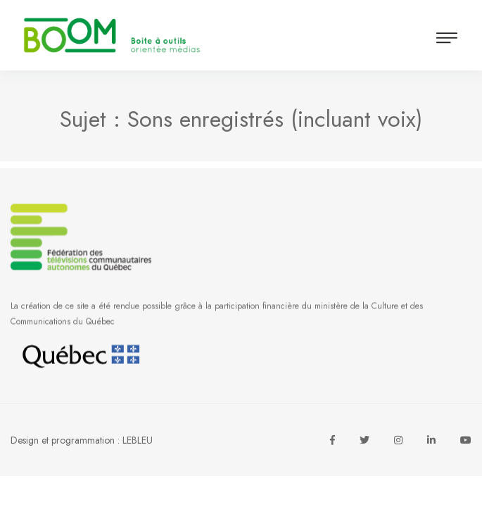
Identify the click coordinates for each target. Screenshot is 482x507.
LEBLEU (137, 440)
